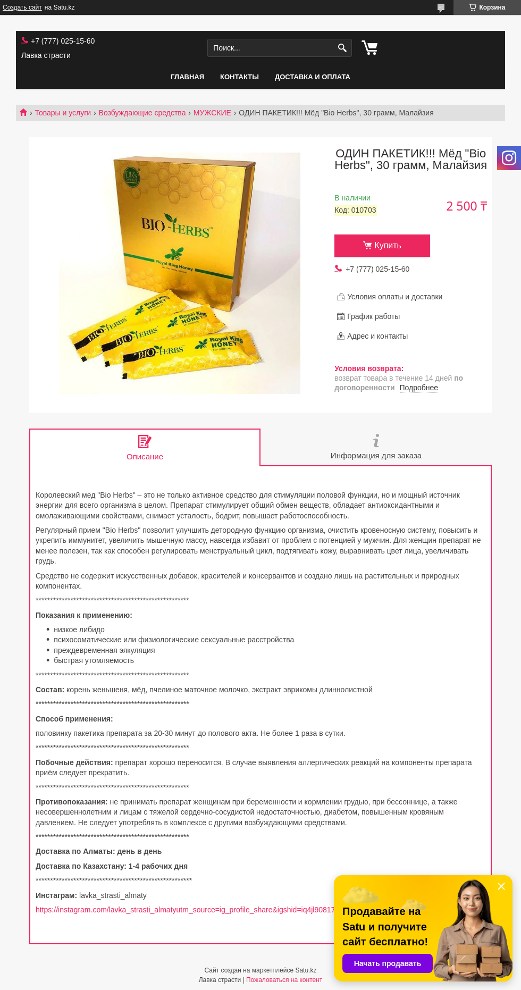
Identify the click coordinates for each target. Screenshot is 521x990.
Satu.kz (305, 970)
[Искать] (342, 48)
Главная (187, 77)
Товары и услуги (63, 112)
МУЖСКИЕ (212, 112)
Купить (387, 245)
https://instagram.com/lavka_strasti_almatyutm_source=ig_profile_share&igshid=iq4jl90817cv (189, 909)
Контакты (239, 77)
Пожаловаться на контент (284, 980)
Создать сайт (22, 7)
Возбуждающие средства (142, 112)
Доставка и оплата (312, 77)
